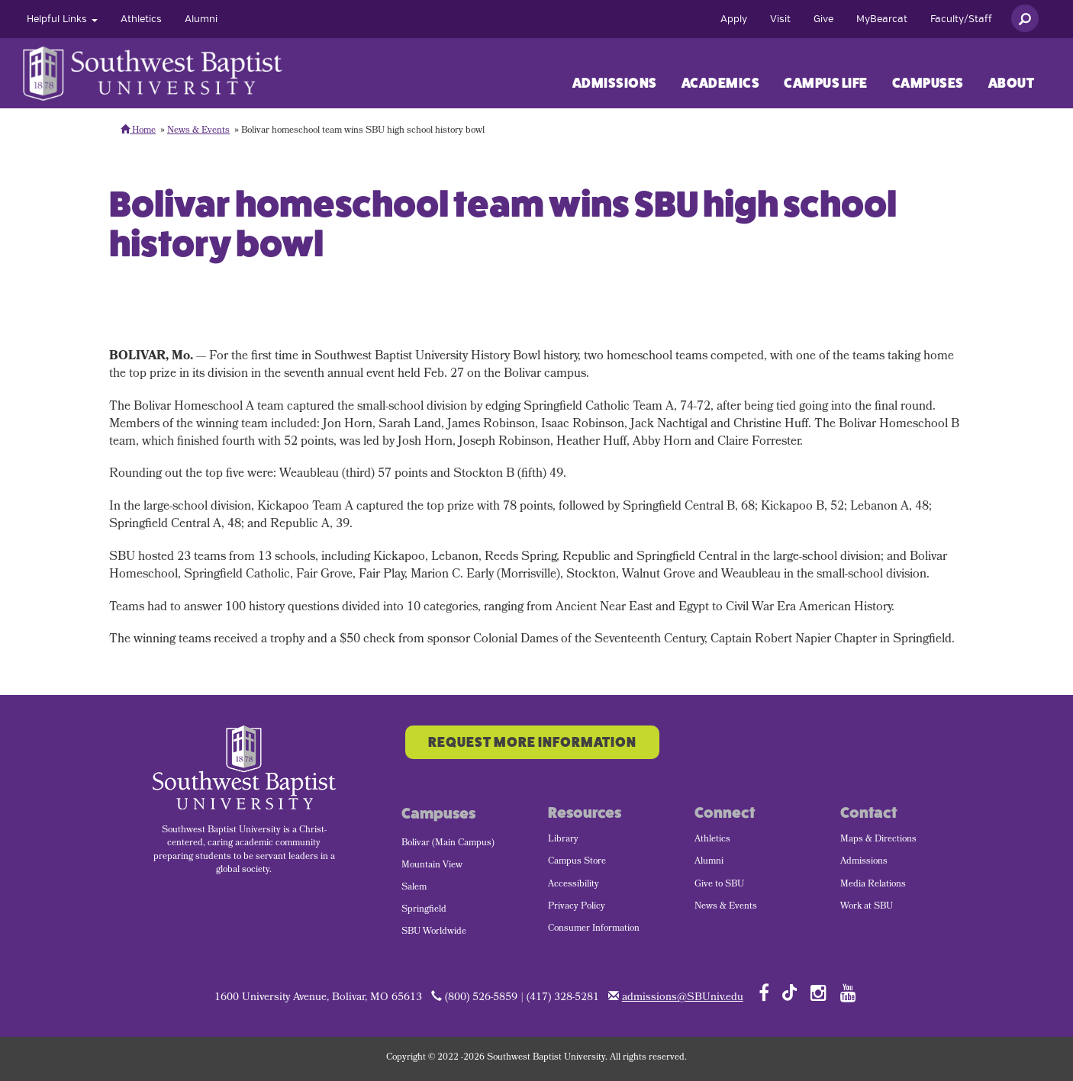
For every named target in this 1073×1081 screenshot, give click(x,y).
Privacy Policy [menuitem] (576, 907)
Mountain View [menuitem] (431, 865)
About (1011, 83)
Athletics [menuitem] (712, 840)
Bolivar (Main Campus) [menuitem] (448, 843)
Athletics (141, 19)
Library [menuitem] (563, 840)
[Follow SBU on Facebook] (764, 992)
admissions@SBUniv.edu (682, 998)
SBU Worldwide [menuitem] (433, 932)
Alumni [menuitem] (708, 862)
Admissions (614, 83)
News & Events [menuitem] (725, 907)
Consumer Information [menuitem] (594, 929)
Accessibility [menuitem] (573, 885)
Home (138, 131)
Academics (721, 83)
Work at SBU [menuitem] (866, 907)
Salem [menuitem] (414, 888)
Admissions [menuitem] (864, 862)
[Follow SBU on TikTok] (789, 991)
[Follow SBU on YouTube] (848, 992)
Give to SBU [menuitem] (719, 885)
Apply (733, 19)
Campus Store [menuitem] (577, 862)
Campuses (928, 83)
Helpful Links (62, 19)
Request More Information (532, 742)
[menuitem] (62, 19)
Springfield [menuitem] (423, 910)
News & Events (198, 131)
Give (823, 19)
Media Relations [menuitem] (873, 885)
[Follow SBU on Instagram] (818, 992)
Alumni (201, 19)
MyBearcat (881, 19)
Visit (780, 19)
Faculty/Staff (961, 19)
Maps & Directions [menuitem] (878, 840)
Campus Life (826, 83)
